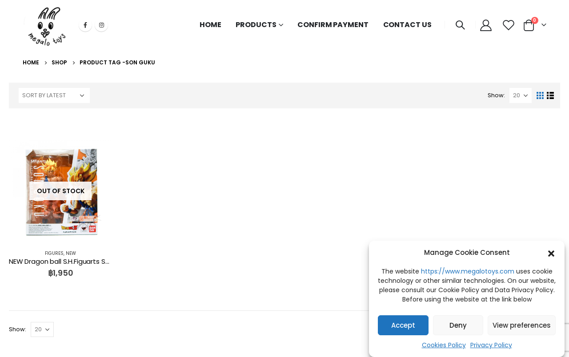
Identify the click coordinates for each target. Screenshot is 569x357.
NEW (71, 253)
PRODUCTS (256, 25)
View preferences (522, 325)
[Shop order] (54, 95)
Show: (496, 95)
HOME (210, 25)
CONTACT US (407, 25)
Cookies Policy (444, 345)
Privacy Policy (491, 345)
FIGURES (54, 253)
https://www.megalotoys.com (467, 271)
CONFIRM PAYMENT (332, 25)
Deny (458, 325)
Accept (403, 325)
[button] (551, 252)
